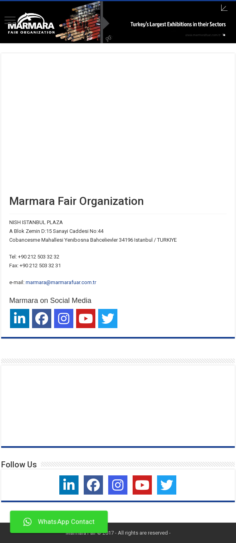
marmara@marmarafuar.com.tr (61, 282)
